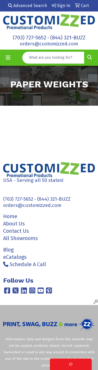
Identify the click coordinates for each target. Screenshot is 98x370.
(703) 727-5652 (29, 37)
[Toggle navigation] (8, 57)
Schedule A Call (24, 264)
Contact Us (16, 231)
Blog (8, 250)
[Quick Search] (53, 58)
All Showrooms (20, 238)
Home (10, 216)
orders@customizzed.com (49, 44)
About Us (14, 223)
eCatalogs (15, 257)
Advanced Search (27, 5)
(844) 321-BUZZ (67, 37)
